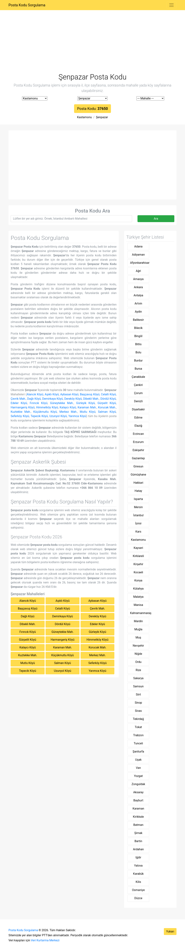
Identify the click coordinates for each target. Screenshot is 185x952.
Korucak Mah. (107, 407)
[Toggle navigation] (171, 5)
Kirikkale (138, 816)
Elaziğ (138, 425)
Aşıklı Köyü (52, 394)
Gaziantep (138, 458)
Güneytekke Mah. (62, 403)
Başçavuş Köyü (90, 394)
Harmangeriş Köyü (23, 407)
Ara (156, 218)
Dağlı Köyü (34, 398)
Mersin (138, 507)
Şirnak (138, 833)
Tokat (138, 727)
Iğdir (138, 857)
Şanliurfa (138, 751)
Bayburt (138, 800)
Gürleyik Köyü (85, 403)
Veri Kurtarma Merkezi (45, 940)
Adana (138, 246)
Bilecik (138, 328)
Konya (138, 580)
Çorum (138, 393)
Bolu (138, 352)
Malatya (138, 596)
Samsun (138, 686)
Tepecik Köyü (39, 416)
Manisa (138, 605)
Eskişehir (138, 450)
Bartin (138, 841)
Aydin (138, 311)
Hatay (138, 491)
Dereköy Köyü (73, 398)
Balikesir (138, 319)
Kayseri (138, 548)
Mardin (138, 621)
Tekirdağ (138, 719)
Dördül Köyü (108, 398)
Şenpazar (102, 117)
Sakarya (138, 678)
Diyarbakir (138, 409)
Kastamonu (84, 117)
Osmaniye (138, 890)
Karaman (138, 808)
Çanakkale (138, 377)
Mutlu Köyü (88, 411)
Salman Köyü (107, 411)
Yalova (138, 865)
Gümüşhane (138, 474)
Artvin (138, 303)
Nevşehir (138, 645)
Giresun (138, 466)
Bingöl (138, 336)
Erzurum (138, 442)
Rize (138, 670)
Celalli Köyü (108, 394)
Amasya (138, 279)
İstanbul (138, 515)
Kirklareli (138, 556)
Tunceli (138, 743)
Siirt (138, 694)
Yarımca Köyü (77, 416)
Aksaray (138, 792)
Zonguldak (138, 784)
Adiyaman (138, 254)
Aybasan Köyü (69, 394)
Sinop (138, 702)
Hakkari (138, 482)
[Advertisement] (92, 46)
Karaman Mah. (87, 407)
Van (138, 768)
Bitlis (138, 344)
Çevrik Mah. (18, 398)
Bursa (138, 368)
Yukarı (170, 931)
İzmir (138, 523)
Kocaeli (138, 572)
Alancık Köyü (35, 394)
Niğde (138, 653)
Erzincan (138, 434)
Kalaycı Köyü (68, 407)
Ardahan (138, 849)
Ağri (138, 271)
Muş (138, 637)
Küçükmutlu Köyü (45, 411)
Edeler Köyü (19, 403)
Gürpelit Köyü (107, 403)
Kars (138, 531)
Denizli (138, 401)
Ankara (138, 287)
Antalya (138, 295)
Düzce (138, 898)
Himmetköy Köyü (47, 407)
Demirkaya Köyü (52, 398)
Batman (138, 825)
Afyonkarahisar (139, 262)
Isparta (138, 499)
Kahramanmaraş (139, 613)
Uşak (138, 759)
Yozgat (138, 776)
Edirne (138, 417)
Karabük (138, 873)
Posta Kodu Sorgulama (26, 5)
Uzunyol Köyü (58, 416)
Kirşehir (138, 564)
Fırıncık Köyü (38, 403)
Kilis (138, 882)
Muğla (138, 629)
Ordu (138, 662)
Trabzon (138, 735)
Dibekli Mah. (91, 398)
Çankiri (138, 385)
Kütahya (138, 588)
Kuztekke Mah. (21, 411)
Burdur (138, 360)
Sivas (138, 711)
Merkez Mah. (68, 411)
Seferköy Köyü (20, 416)
